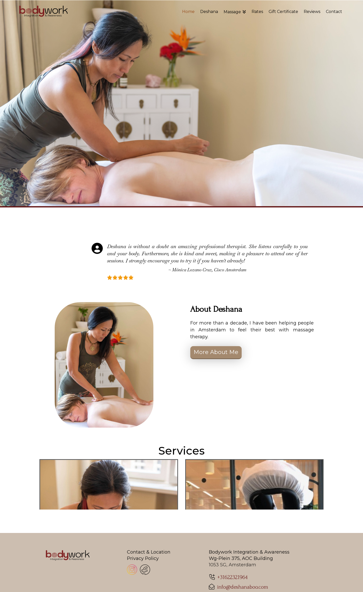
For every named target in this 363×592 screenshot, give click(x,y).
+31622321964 (232, 574)
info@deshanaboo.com (242, 584)
